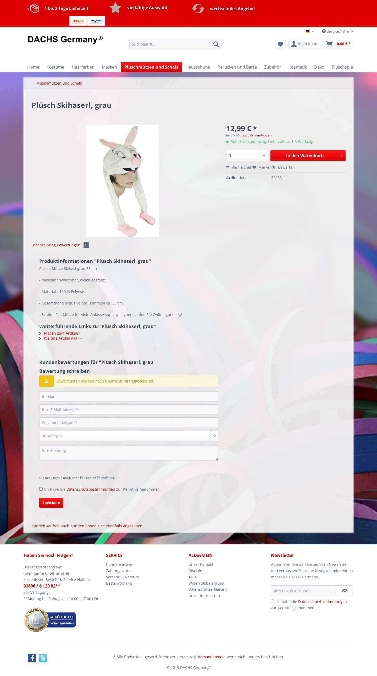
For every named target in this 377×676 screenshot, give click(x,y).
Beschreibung (43, 244)
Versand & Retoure (122, 576)
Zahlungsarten (119, 570)
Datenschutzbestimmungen (90, 489)
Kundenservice (119, 564)
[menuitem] (175, 46)
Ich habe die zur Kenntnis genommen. (102, 489)
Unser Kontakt (200, 564)
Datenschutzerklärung (208, 589)
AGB (192, 576)
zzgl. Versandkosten (256, 135)
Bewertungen (73, 244)
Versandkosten (211, 656)
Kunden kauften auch (50, 525)
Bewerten (283, 167)
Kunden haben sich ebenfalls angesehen (106, 525)
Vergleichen (239, 167)
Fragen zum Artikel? (59, 333)
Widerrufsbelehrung (206, 583)
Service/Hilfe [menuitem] (336, 31)
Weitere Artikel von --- (60, 338)
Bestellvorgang (119, 583)
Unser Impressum (204, 595)
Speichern (51, 502)
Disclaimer (197, 570)
